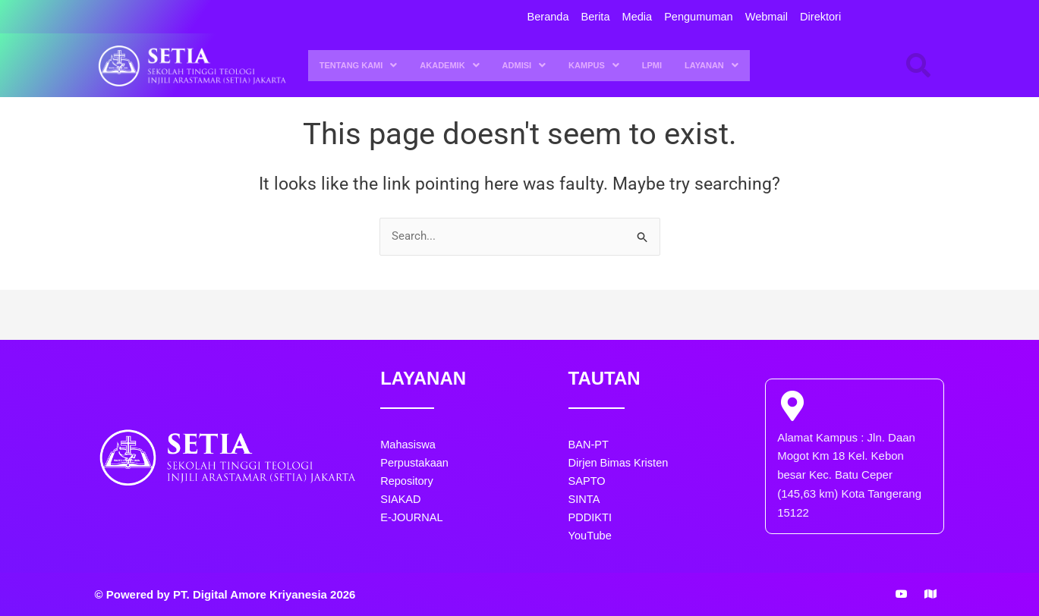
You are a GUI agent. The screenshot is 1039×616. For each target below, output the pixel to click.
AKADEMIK (449, 66)
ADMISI (524, 66)
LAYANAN (711, 66)
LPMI (652, 65)
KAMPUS (593, 66)
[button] (358, 65)
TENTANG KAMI (359, 66)
